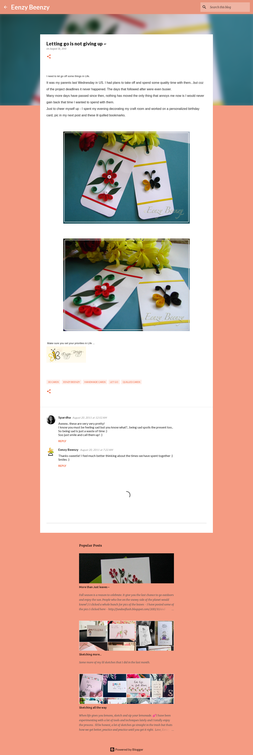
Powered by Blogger (126, 749)
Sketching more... (90, 654)
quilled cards (131, 381)
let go (114, 381)
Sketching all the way (93, 707)
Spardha (64, 417)
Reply (62, 441)
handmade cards (95, 381)
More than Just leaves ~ (94, 587)
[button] (48, 56)
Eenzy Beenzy (30, 7)
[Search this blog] (229, 7)
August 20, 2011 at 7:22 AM (96, 449)
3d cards (53, 381)
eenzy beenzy (71, 381)
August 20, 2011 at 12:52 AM (89, 417)
